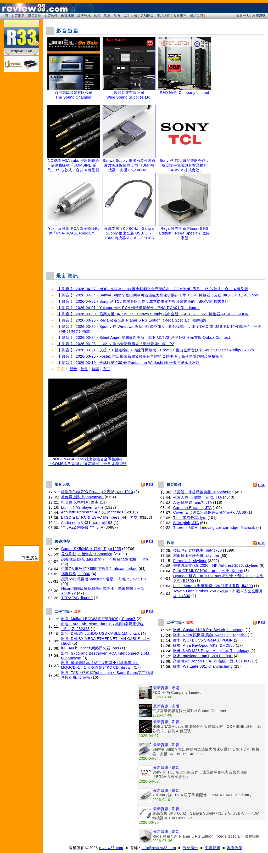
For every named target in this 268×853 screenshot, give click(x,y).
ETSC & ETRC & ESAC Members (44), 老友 (99, 517)
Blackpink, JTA (186, 523)
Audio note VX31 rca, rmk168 (86, 522)
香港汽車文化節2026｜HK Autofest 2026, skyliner (216, 565)
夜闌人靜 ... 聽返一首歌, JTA (197, 497)
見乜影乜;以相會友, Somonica (86, 554)
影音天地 (34, 16)
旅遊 (97, 16)
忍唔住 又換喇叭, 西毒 (80, 502)
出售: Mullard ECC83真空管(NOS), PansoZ (98, 619)
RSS (149, 484)
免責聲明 (212, 848)
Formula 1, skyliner (190, 561)
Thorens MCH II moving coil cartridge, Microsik (214, 527)
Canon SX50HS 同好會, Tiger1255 (91, 549)
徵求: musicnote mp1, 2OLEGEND (203, 656)
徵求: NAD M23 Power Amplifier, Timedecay (211, 651)
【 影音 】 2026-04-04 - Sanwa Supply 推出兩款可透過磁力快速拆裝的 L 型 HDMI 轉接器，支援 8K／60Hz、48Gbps (157, 295)
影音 (73, 369)
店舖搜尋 (146, 16)
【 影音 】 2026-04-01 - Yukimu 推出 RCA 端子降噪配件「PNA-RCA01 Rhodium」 (128, 308)
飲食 (117, 16)
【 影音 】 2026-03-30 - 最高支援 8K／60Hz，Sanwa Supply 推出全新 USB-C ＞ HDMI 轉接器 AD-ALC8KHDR (153, 314)
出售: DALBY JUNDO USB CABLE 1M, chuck (100, 633)
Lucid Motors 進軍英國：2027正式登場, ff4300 (213, 586)
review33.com (111, 848)
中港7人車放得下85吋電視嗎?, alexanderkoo (99, 568)
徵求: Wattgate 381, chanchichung (203, 666)
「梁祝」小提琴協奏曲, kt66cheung (203, 492)
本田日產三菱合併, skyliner (196, 555)
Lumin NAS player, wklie (82, 507)
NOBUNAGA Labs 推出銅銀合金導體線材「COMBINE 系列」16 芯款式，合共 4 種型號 (87, 460)
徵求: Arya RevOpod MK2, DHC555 (204, 645)
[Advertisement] (155, 254)
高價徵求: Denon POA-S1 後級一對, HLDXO (211, 661)
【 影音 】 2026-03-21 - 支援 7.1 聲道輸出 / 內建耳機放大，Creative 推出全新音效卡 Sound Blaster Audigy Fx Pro (155, 350)
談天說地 (84, 16)
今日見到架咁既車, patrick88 (197, 550)
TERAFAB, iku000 (77, 598)
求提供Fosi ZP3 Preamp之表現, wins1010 (97, 492)
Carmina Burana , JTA (192, 508)
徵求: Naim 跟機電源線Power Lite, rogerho (210, 635)
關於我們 (196, 16)
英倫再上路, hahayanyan (82, 497)
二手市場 (130, 16)
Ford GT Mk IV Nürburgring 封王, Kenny (208, 571)
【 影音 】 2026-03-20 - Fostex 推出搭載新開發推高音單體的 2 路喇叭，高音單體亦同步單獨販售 (140, 356)
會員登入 (242, 16)
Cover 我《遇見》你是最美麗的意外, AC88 (209, 512)
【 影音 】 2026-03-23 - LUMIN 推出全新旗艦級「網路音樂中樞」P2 (115, 344)
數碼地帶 (67, 16)
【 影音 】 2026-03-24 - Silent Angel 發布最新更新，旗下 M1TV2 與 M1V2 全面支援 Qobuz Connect (143, 337)
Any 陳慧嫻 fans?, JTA (192, 502)
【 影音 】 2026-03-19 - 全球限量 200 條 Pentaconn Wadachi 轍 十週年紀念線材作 (128, 362)
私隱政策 (234, 848)
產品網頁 (163, 16)
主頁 (5, 16)
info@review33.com (159, 848)
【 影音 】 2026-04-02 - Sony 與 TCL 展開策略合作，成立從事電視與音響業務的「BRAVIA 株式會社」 (144, 301)
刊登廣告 (190, 848)
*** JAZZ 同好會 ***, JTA (82, 527)
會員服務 (179, 16)
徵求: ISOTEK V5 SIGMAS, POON (203, 640)
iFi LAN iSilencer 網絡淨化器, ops (90, 648)
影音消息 (18, 16)
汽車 (107, 16)
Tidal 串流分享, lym (189, 518)
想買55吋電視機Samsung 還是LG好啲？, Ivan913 (103, 579)
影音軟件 (51, 16)
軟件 (84, 369)
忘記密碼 (258, 16)
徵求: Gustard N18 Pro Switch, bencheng (208, 630)
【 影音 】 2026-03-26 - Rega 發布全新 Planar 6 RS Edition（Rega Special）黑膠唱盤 (132, 320)
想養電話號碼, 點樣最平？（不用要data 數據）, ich (104, 559)
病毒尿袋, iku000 (75, 574)
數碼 (95, 369)
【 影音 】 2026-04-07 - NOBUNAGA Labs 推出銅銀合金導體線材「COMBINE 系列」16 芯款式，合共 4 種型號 (152, 289)
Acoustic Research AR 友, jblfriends (92, 512)
